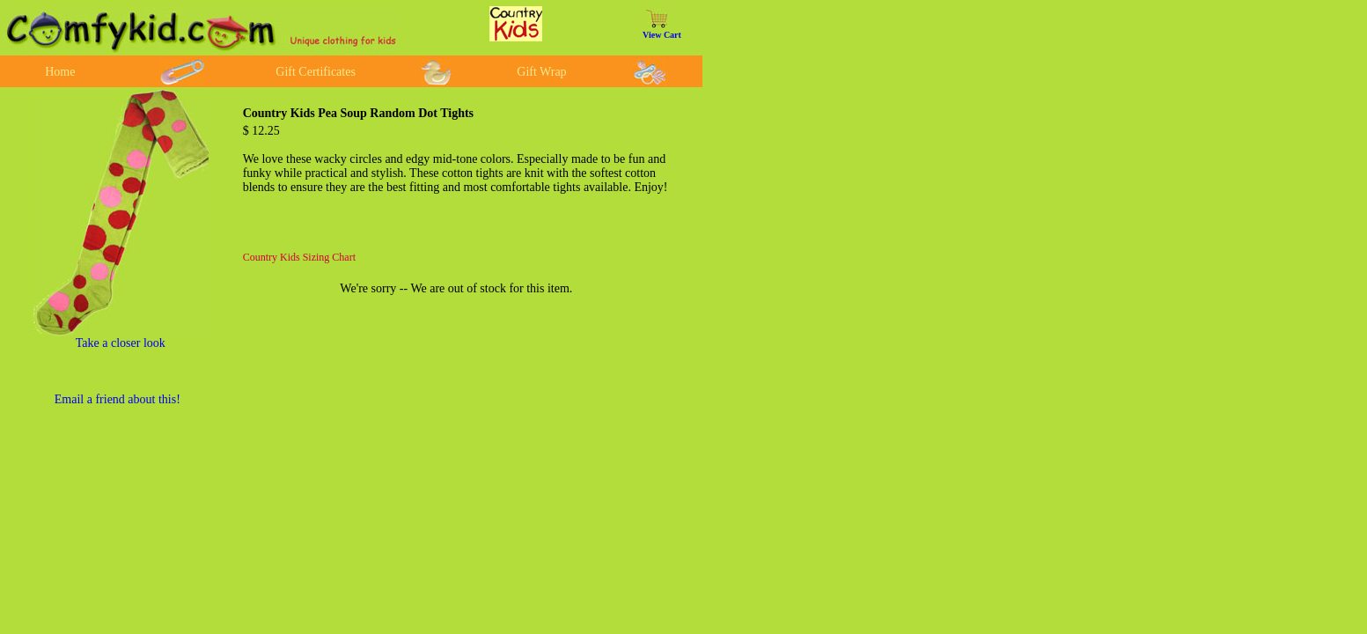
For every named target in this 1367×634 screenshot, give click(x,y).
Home (60, 71)
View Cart (662, 35)
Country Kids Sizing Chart (299, 257)
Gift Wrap (541, 71)
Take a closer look (120, 343)
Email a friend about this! (117, 399)
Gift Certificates (316, 71)
